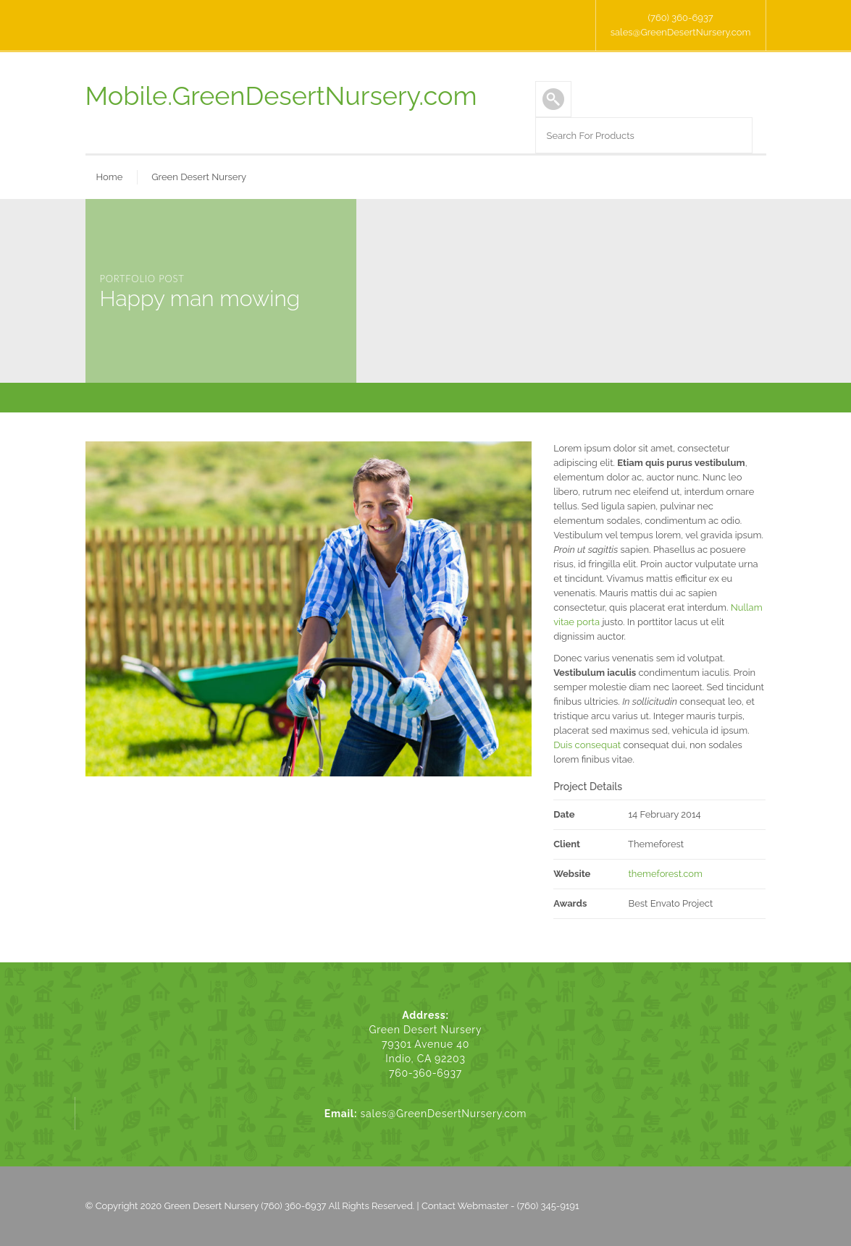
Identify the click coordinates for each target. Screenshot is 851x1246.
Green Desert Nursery (198, 176)
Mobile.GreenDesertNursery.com (281, 95)
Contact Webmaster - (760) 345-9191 (500, 1205)
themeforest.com (665, 873)
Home (109, 176)
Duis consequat (587, 744)
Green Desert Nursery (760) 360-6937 (245, 1205)
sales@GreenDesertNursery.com (681, 32)
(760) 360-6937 (680, 17)
